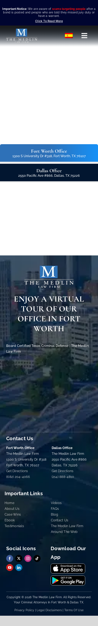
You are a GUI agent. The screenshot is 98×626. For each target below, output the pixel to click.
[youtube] (9, 567)
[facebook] (9, 558)
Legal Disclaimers (49, 610)
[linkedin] (18, 567)
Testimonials (14, 526)
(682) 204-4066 (18, 477)
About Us (12, 509)
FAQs (55, 509)
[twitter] (18, 558)
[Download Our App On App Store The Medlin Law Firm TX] (68, 565)
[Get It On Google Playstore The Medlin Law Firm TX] (68, 577)
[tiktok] (37, 558)
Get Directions (17, 471)
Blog (54, 514)
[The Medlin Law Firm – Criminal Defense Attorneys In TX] (21, 30)
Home (9, 503)
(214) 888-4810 (63, 477)
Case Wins (13, 514)
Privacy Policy (24, 610)
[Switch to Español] (69, 35)
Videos (56, 503)
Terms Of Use (74, 610)
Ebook (10, 520)
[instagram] (27, 558)
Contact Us (59, 520)
